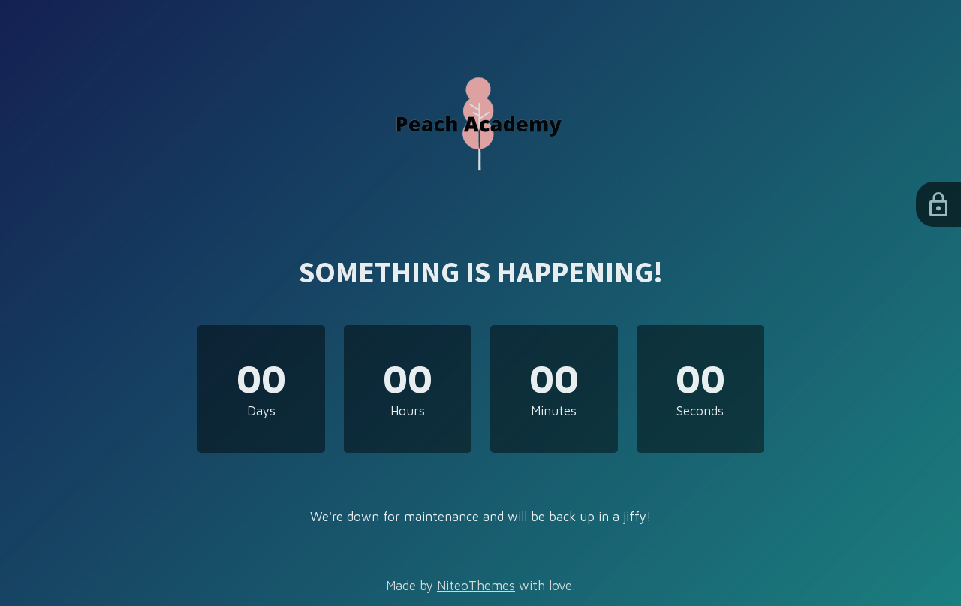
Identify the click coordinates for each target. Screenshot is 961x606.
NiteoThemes (476, 585)
